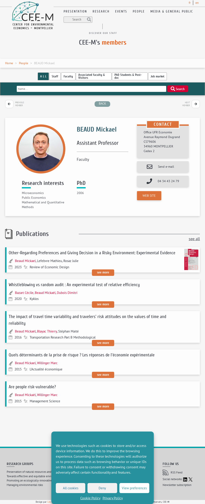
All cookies (70, 488)
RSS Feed (172, 472)
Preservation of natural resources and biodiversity (36, 472)
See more (103, 272)
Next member (186, 104)
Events (121, 11)
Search (178, 89)
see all (194, 238)
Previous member (19, 104)
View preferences (134, 488)
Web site (149, 196)
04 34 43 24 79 (168, 181)
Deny (102, 488)
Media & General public (171, 11)
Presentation (75, 11)
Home (9, 63)
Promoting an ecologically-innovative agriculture (36, 480)
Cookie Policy (90, 498)
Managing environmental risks (25, 485)
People (139, 11)
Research (101, 11)
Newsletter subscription (177, 485)
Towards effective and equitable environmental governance (43, 476)
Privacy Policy (113, 498)
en (197, 3)
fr (190, 3)
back (102, 103)
